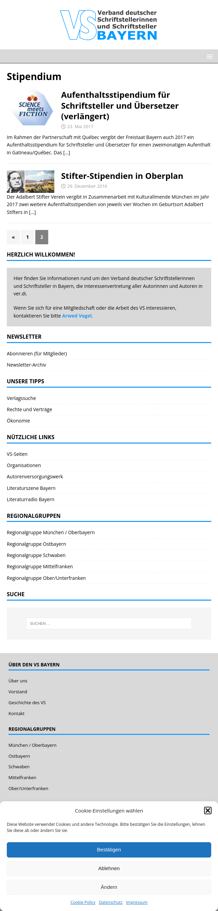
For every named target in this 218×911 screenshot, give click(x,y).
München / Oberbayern (32, 745)
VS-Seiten (17, 454)
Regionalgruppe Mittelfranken (40, 566)
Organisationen (24, 465)
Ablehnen (109, 868)
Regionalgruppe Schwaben (36, 555)
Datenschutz (111, 902)
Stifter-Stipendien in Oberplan (122, 175)
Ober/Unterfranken (28, 788)
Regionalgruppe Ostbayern (36, 544)
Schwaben (19, 766)
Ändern (109, 887)
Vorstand (17, 692)
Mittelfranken (22, 777)
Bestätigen (109, 849)
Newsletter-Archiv (26, 364)
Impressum (136, 902)
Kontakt (16, 713)
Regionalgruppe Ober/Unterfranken (46, 578)
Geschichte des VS (27, 702)
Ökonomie (18, 420)
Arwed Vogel (77, 315)
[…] (66, 152)
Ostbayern (19, 756)
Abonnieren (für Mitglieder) (37, 353)
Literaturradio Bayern (30, 499)
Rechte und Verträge (29, 409)
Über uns (18, 681)
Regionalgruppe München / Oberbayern (51, 532)
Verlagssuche (21, 398)
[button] (207, 810)
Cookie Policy (83, 902)
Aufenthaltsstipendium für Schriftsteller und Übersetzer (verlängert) (120, 105)
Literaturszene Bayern (31, 488)
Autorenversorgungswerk (35, 476)
